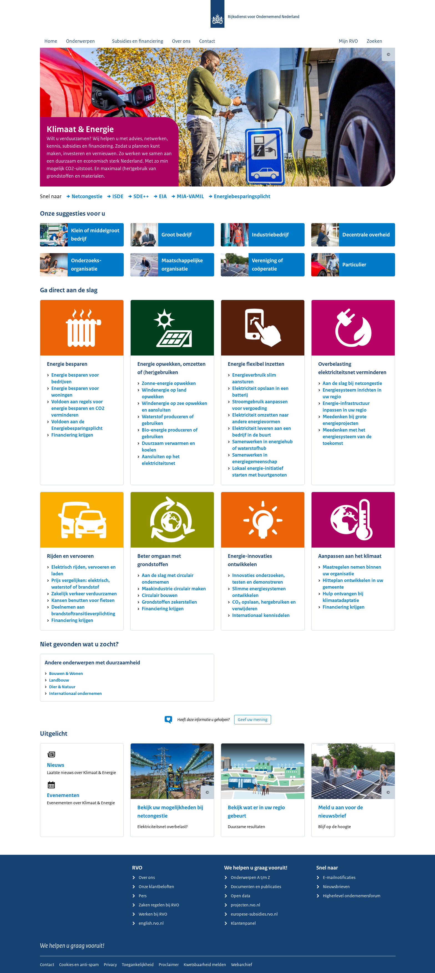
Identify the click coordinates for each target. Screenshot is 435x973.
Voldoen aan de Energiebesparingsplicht (76, 425)
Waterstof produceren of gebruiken (168, 420)
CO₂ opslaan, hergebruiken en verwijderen (264, 605)
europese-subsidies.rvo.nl (251, 914)
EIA (160, 196)
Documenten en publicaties (252, 886)
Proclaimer (169, 964)
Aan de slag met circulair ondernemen (167, 578)
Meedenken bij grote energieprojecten (344, 420)
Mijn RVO (348, 41)
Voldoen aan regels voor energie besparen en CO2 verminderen (78, 408)
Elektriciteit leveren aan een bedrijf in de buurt (261, 431)
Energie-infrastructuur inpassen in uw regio (346, 406)
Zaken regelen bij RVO (155, 905)
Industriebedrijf (270, 234)
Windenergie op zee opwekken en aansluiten (174, 406)
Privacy (110, 964)
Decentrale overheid (366, 234)
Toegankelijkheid (138, 964)
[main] (217, 451)
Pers (139, 895)
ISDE (115, 196)
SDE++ (138, 196)
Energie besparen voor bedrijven (75, 378)
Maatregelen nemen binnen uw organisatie (352, 570)
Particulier (354, 264)
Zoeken (379, 41)
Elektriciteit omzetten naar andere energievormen (260, 418)
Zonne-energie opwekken (169, 383)
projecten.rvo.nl (242, 905)
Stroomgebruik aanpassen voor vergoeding (260, 405)
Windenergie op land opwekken (164, 393)
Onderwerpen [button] (84, 41)
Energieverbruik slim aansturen (254, 378)
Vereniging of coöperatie (267, 264)
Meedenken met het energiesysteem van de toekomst (347, 436)
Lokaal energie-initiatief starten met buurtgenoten (259, 471)
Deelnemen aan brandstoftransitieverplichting (83, 610)
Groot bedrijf (176, 234)
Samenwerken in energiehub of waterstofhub (262, 444)
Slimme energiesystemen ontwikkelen (259, 592)
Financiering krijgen (72, 435)
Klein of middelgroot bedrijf (95, 234)
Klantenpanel (240, 923)
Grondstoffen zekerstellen (169, 602)
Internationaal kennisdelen (261, 615)
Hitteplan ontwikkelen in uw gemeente (353, 583)
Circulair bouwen (160, 595)
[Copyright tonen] (388, 54)
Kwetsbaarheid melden (205, 964)
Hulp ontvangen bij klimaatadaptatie (343, 597)
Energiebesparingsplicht (239, 196)
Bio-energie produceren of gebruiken (170, 433)
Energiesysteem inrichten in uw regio (352, 393)
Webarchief (241, 964)
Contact (207, 41)
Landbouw (59, 680)
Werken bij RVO (149, 914)
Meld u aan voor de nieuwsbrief (340, 811)
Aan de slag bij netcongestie (352, 383)
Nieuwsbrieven (333, 886)
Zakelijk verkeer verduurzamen (84, 594)
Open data (237, 895)
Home (50, 41)
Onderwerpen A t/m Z (247, 877)
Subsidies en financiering (137, 41)
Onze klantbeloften (153, 886)
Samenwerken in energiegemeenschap (254, 458)
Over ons (181, 41)
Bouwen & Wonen (66, 673)
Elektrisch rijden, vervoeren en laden (83, 570)
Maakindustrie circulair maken (174, 589)
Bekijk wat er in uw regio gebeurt (256, 811)
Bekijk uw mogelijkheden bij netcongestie (170, 811)
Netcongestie (84, 196)
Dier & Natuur (62, 686)
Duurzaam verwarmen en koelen (168, 446)
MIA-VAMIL (187, 196)
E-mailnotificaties (335, 877)
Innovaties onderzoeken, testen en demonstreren (258, 578)
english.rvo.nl (148, 923)
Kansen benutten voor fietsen (83, 600)
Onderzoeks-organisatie (86, 264)
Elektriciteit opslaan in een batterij (260, 391)
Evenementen (63, 795)
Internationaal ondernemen (75, 693)
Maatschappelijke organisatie (182, 264)
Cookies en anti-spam (79, 964)
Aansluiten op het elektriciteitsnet (160, 459)
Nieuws (55, 765)
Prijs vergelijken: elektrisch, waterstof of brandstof (80, 583)
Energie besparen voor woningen (75, 391)
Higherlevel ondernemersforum (348, 895)
